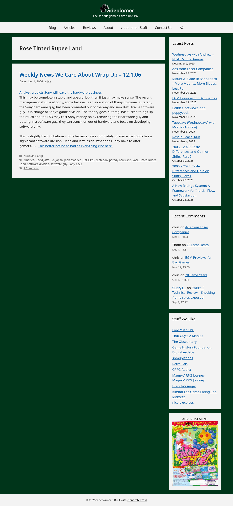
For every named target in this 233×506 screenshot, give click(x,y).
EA (52, 160)
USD (79, 164)
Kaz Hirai (88, 160)
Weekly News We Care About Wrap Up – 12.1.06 (80, 74)
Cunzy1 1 (179, 288)
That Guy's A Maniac (187, 335)
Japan (59, 160)
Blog (52, 27)
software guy (59, 164)
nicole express (183, 402)
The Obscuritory (184, 341)
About (108, 27)
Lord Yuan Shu (183, 330)
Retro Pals (180, 364)
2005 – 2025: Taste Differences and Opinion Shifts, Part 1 (190, 171)
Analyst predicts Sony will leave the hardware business (60, 92)
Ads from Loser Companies (192, 69)
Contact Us (163, 27)
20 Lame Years (198, 245)
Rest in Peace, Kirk (186, 137)
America (29, 160)
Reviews (89, 27)
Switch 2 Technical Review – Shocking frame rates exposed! (193, 293)
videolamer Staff (134, 27)
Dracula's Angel (184, 386)
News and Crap (33, 156)
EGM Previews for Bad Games (194, 98)
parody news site (120, 160)
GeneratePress (137, 500)
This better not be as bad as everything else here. (75, 146)
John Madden (72, 160)
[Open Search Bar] (182, 27)
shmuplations (182, 358)
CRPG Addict (181, 369)
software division (38, 164)
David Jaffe (42, 160)
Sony (72, 164)
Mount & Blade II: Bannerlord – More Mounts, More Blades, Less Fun (194, 83)
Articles (69, 27)
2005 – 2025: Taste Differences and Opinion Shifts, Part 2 (190, 152)
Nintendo (102, 160)
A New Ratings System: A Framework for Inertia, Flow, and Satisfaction (193, 190)
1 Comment (31, 168)
